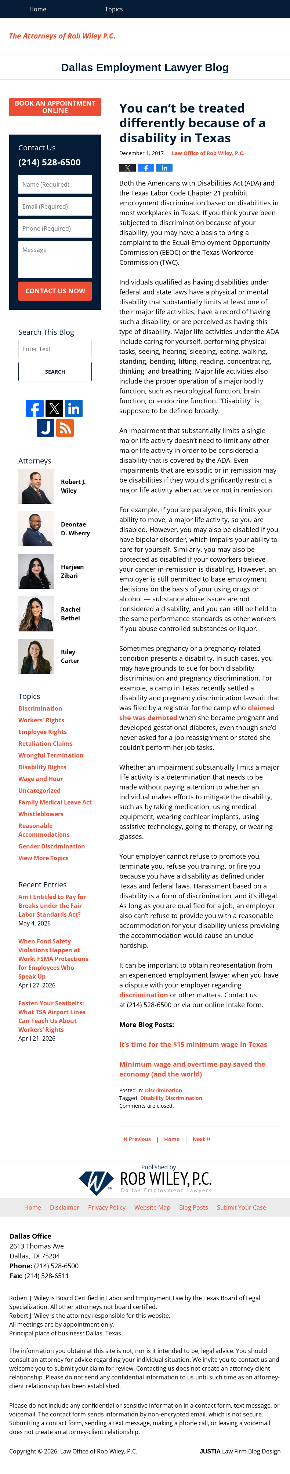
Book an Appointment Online (55, 107)
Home (37, 9)
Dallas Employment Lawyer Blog (62, 36)
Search (55, 371)
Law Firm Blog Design (240, 1451)
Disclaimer (64, 1207)
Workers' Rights (41, 720)
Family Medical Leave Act (55, 802)
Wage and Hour (40, 779)
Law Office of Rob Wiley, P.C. (239, 37)
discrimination (143, 994)
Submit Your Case (241, 1207)
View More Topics (43, 858)
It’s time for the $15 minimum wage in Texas (193, 1044)
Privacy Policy (107, 1207)
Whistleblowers (41, 814)
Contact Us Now (55, 290)
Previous (137, 1138)
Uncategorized (39, 790)
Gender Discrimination (51, 846)
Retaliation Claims (45, 744)
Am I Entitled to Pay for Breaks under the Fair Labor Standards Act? (52, 905)
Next (202, 1138)
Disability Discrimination (171, 1097)
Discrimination (163, 1090)
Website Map (152, 1207)
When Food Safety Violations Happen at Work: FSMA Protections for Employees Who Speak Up (53, 958)
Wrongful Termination (51, 755)
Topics (114, 9)
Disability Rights (42, 767)
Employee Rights (42, 732)
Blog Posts (193, 1207)
